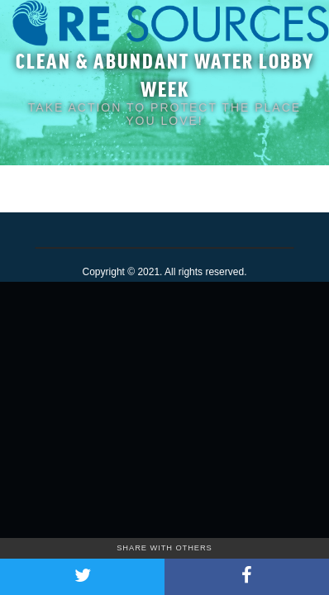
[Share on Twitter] (82, 577)
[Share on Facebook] (246, 577)
